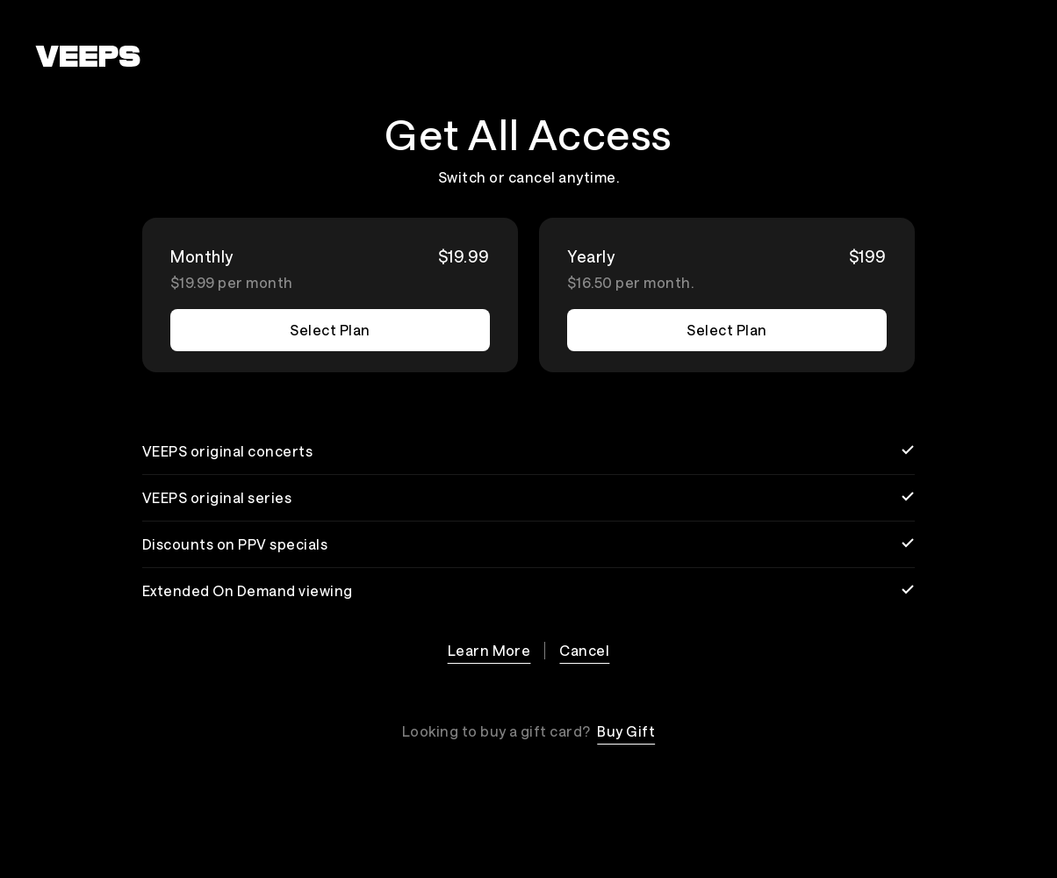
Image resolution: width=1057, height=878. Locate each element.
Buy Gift (626, 731)
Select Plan (330, 329)
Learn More (489, 650)
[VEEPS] (87, 56)
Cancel (584, 650)
